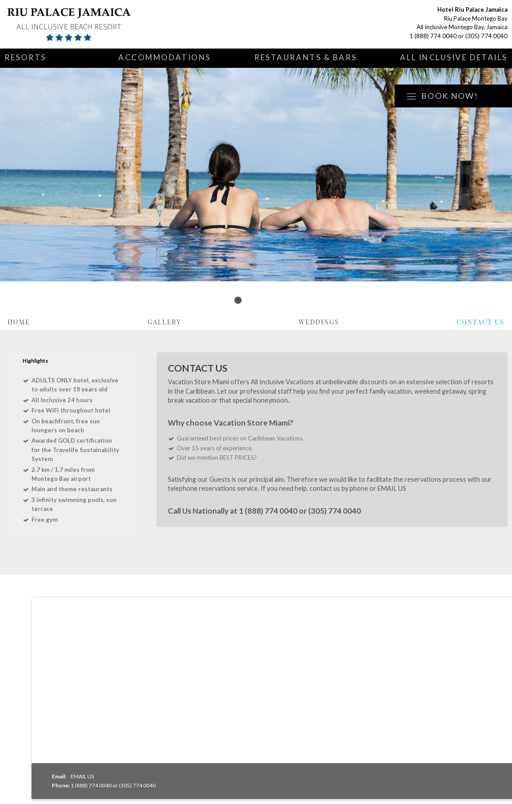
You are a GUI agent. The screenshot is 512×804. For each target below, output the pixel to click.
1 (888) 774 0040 (433, 36)
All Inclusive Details (454, 57)
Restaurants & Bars (305, 57)
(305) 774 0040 (486, 36)
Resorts (25, 57)
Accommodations (164, 57)
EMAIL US (391, 488)
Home (19, 322)
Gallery (164, 322)
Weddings (319, 322)
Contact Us (480, 322)
